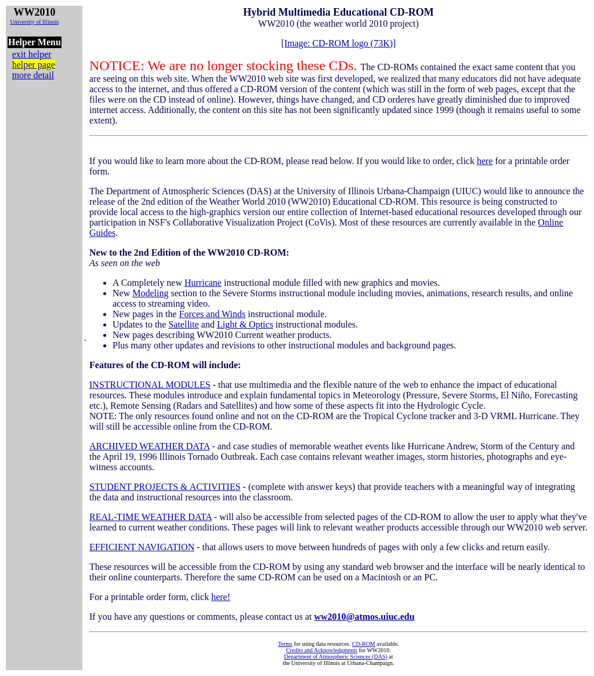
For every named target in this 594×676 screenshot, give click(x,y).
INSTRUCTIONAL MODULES (150, 385)
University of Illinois (34, 22)
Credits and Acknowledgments (321, 650)
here (485, 161)
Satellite (183, 324)
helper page (33, 65)
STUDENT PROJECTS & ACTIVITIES (165, 487)
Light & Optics (245, 324)
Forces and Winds (212, 314)
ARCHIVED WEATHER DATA (149, 446)
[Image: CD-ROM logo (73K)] (338, 43)
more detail (33, 75)
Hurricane (203, 283)
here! (220, 597)
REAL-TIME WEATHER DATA (150, 517)
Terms (285, 644)
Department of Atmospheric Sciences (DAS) (335, 656)
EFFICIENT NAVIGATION (141, 547)
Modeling (150, 293)
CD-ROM (363, 644)
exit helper (32, 54)
